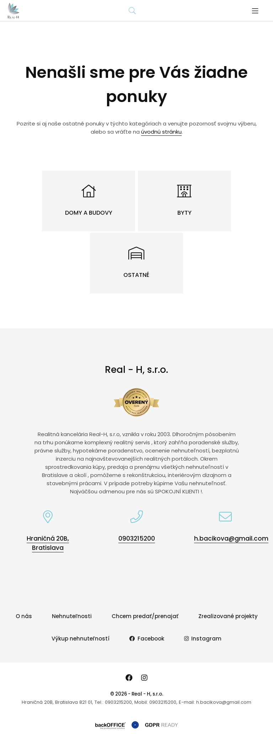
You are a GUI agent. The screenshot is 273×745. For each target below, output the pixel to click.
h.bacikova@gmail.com (231, 538)
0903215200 (136, 538)
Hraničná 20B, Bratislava (48, 543)
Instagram (203, 638)
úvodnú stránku (161, 131)
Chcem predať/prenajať (145, 616)
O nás (24, 616)
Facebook (146, 638)
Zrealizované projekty (228, 616)
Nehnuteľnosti (72, 616)
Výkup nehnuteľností (80, 638)
